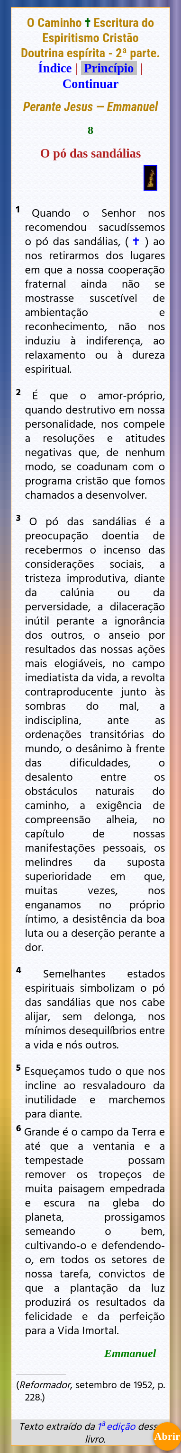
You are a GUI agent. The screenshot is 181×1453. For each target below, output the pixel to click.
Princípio (109, 68)
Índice (55, 68)
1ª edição (116, 1426)
